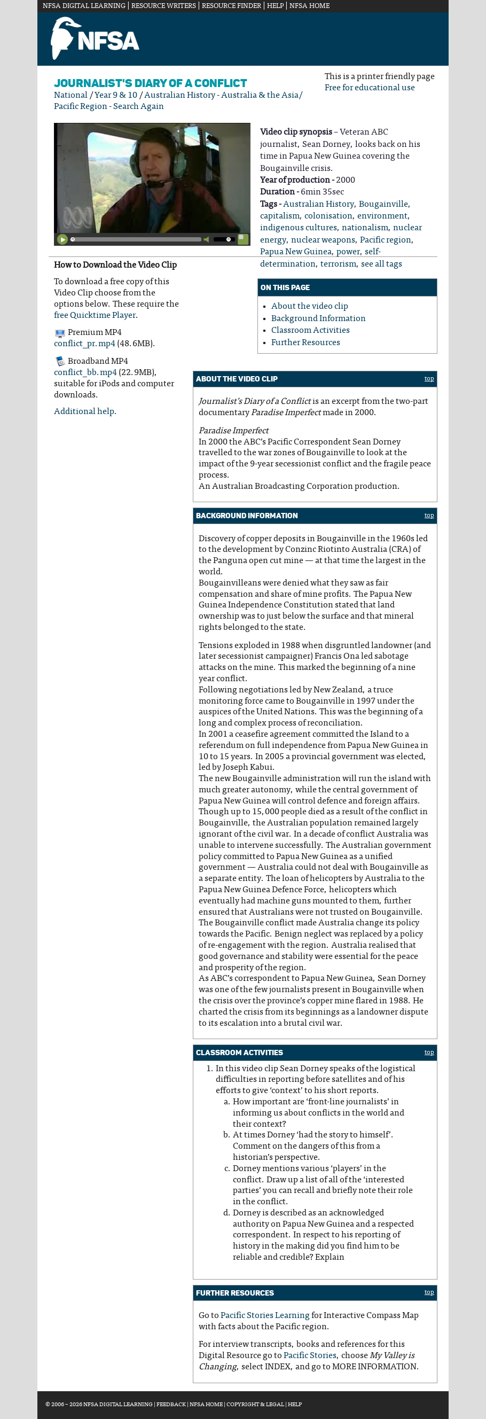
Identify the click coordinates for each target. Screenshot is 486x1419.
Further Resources (305, 343)
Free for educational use (370, 88)
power (348, 252)
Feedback (171, 1405)
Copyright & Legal (255, 1405)
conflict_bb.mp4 (85, 373)
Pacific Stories (310, 1356)
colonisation (328, 216)
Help (275, 6)
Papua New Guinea (296, 252)
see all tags (381, 264)
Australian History (179, 95)
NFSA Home (309, 6)
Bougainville (383, 204)
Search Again (138, 107)
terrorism (338, 264)
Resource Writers (163, 6)
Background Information (318, 319)
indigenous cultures (298, 228)
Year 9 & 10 (116, 95)
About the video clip (309, 306)
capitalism (280, 216)
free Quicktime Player (95, 315)
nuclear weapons (323, 240)
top (429, 379)
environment (382, 216)
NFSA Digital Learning (84, 6)
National (71, 95)
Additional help (84, 412)
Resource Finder (231, 6)
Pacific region (385, 240)
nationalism (365, 228)
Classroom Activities (310, 330)
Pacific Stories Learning (265, 1316)
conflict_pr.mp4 (84, 344)
